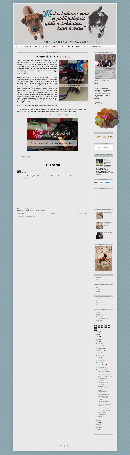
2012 (97, 339)
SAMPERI (27, 47)
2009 (97, 422)
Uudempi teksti (22, 213)
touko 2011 (101, 360)
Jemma (98, 301)
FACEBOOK (80, 47)
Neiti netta (100, 416)
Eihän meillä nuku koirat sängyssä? (104, 387)
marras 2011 (101, 346)
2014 (97, 334)
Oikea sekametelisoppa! (104, 394)
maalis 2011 (101, 365)
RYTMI (37, 47)
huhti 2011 (101, 362)
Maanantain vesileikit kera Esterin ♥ (108, 224)
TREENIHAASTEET (96, 47)
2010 (97, 420)
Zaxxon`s (98, 277)
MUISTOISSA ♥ (67, 47)
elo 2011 (100, 353)
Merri (97, 287)
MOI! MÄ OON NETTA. (104, 410)
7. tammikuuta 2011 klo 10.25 (34, 170)
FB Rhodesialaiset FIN (102, 318)
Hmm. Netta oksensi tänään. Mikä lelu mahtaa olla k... (105, 398)
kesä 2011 (101, 357)
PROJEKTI (26, 159)
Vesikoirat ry (99, 314)
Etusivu (53, 213)
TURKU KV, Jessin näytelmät (103, 383)
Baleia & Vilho (100, 303)
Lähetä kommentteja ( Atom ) (28, 216)
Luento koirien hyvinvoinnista (108, 213)
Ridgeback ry (99, 316)
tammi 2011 (101, 369)
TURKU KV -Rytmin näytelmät (103, 379)
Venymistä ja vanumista (104, 371)
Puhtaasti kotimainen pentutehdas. (107, 161)
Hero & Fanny (99, 289)
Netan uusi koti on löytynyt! (105, 376)
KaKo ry (98, 312)
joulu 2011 (101, 343)
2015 (97, 332)
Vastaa (24, 178)
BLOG (18, 47)
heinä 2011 (101, 355)
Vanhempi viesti (83, 213)
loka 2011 (100, 348)
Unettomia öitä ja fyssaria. (105, 408)
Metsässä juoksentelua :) (104, 374)
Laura (23, 170)
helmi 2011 (101, 367)
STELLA (46, 47)
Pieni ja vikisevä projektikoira (102, 413)
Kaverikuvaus (108, 232)
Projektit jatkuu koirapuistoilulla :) (103, 391)
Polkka (98, 291)
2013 (97, 336)
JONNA (55, 47)
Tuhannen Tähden (101, 280)
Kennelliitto (99, 320)
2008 (97, 425)
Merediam (98, 299)
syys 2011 (101, 350)
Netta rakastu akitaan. (103, 401)
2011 (97, 341)
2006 (97, 429)
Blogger (69, 446)
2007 (97, 427)
